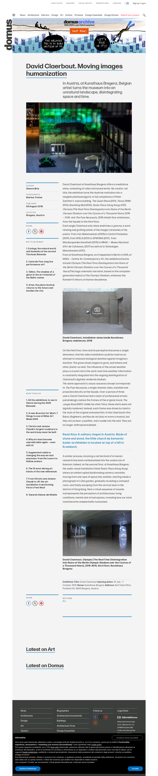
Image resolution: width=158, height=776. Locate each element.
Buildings (61, 721)
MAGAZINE (70, 3)
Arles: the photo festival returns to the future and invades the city (40, 288)
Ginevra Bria (32, 188)
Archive (68, 15)
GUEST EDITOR (56, 3)
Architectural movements (69, 716)
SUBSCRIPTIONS (102, 3)
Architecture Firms (66, 726)
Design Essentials (93, 15)
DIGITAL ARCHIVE (85, 3)
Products (79, 15)
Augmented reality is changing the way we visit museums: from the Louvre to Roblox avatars (41, 457)
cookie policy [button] (96, 745)
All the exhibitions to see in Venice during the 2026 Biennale (41, 403)
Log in (143, 3)
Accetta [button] (135, 769)
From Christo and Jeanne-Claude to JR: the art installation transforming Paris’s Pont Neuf (41, 483)
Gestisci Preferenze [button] (28, 769)
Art (61, 15)
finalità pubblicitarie (30, 752)
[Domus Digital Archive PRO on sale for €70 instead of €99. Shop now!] (79, 35)
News (22, 15)
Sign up (136, 3)
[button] (127, 737)
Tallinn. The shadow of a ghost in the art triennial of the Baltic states (40, 275)
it (124, 3)
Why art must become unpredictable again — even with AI (41, 442)
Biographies (63, 711)
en (127, 3)
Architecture (33, 15)
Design (54, 15)
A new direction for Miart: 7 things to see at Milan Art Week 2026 (42, 416)
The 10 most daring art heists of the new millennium (41, 470)
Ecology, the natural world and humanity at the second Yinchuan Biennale (41, 251)
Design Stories (111, 15)
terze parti (55, 747)
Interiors (45, 15)
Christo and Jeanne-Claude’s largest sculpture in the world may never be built (42, 429)
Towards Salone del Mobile (43, 495)
